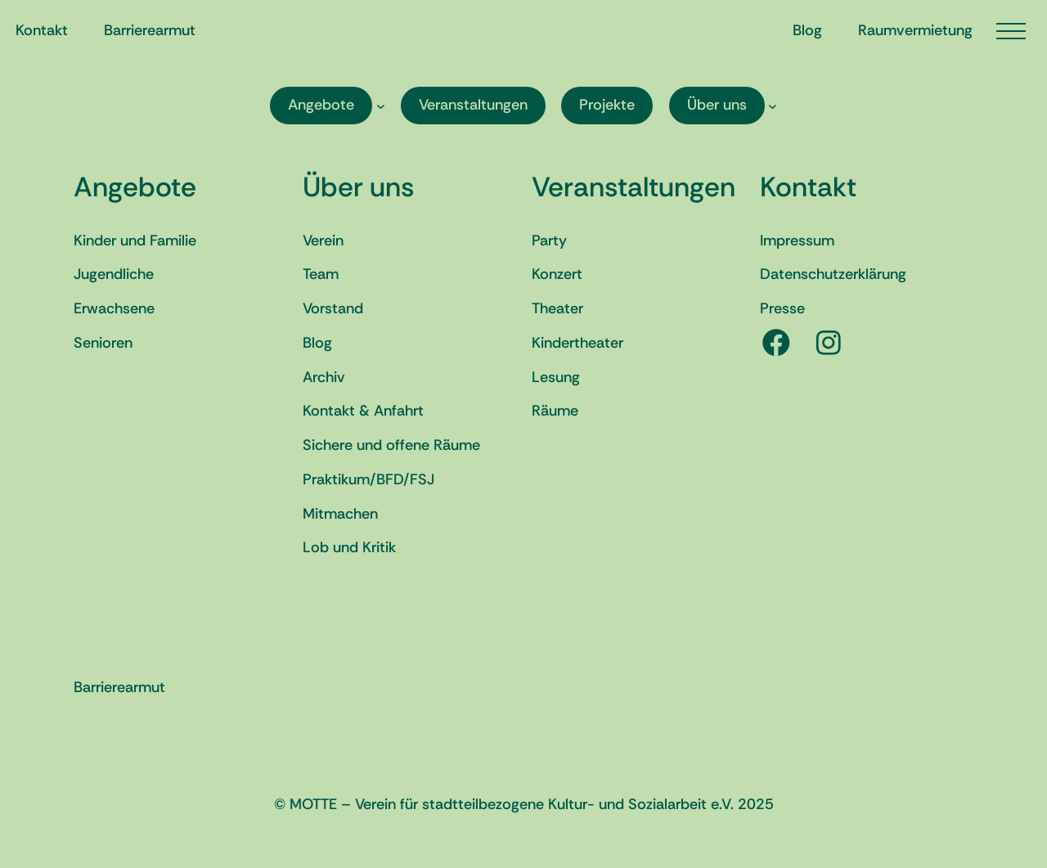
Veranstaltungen (633, 187)
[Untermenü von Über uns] (772, 105)
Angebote (135, 187)
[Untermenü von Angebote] (380, 105)
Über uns (358, 187)
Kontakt (808, 187)
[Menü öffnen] (1011, 31)
